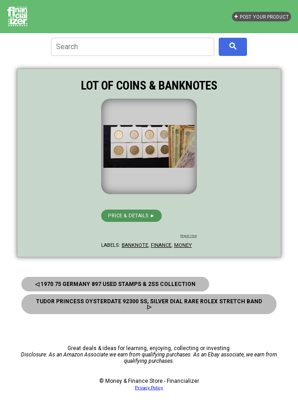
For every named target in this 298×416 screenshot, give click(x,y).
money (183, 245)
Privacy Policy (149, 387)
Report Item (188, 236)
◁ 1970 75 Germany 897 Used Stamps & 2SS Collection (115, 284)
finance (161, 245)
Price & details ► (131, 216)
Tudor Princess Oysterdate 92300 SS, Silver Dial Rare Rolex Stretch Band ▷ (149, 304)
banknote (135, 245)
